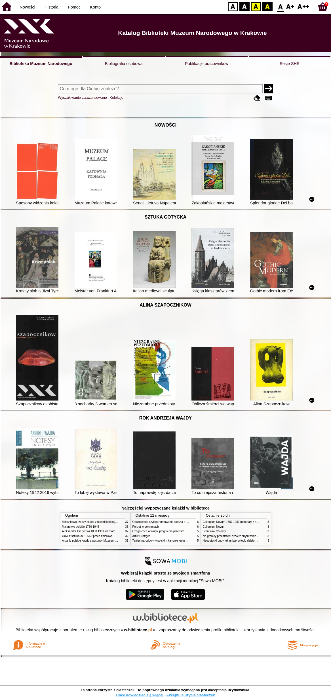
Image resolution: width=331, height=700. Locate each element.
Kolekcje (116, 97)
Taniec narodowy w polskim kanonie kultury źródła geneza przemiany (176, 540)
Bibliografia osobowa (124, 63)
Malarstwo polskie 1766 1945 (80, 526)
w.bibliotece (138, 630)
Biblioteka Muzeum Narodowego (40, 63)
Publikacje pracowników (206, 63)
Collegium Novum (214, 526)
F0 (280, 6)
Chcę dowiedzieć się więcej (139, 695)
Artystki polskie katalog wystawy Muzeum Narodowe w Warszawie (104, 540)
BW (244, 6)
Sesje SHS (290, 63)
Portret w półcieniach (145, 526)
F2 (303, 6)
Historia (51, 7)
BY (267, 6)
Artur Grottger (141, 536)
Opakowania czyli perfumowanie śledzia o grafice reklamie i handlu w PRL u (180, 521)
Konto (95, 7)
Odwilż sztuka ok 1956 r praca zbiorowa (87, 536)
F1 (290, 6)
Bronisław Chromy (214, 531)
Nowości (27, 7)
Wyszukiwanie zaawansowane (82, 97)
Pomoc (74, 7)
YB (256, 6)
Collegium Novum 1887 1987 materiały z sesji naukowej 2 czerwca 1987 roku (252, 521)
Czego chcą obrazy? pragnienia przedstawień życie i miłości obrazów (176, 531)
